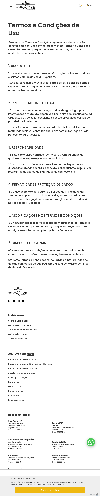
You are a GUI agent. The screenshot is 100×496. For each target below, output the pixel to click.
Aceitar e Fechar (50, 490)
